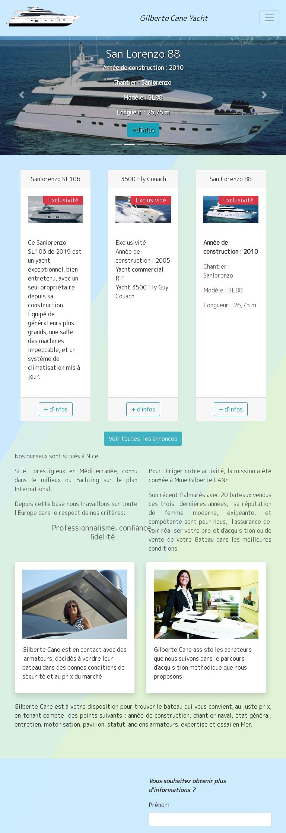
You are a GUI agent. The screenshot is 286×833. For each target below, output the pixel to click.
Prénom (159, 805)
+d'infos (143, 130)
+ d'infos (56, 409)
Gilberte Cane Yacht (174, 18)
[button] (21, 95)
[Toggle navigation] (269, 17)
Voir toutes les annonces (143, 439)
